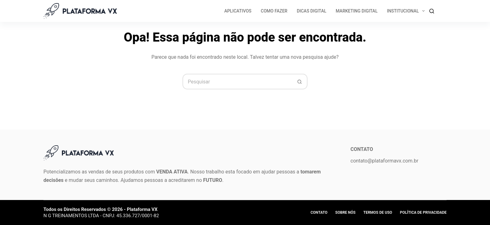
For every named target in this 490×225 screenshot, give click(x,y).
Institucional (407, 11)
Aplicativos (238, 10)
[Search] (431, 11)
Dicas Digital (312, 10)
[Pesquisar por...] (237, 81)
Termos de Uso (377, 212)
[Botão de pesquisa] (300, 81)
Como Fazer (274, 10)
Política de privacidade (423, 212)
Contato (319, 212)
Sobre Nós (345, 212)
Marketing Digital (357, 10)
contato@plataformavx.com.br (384, 161)
